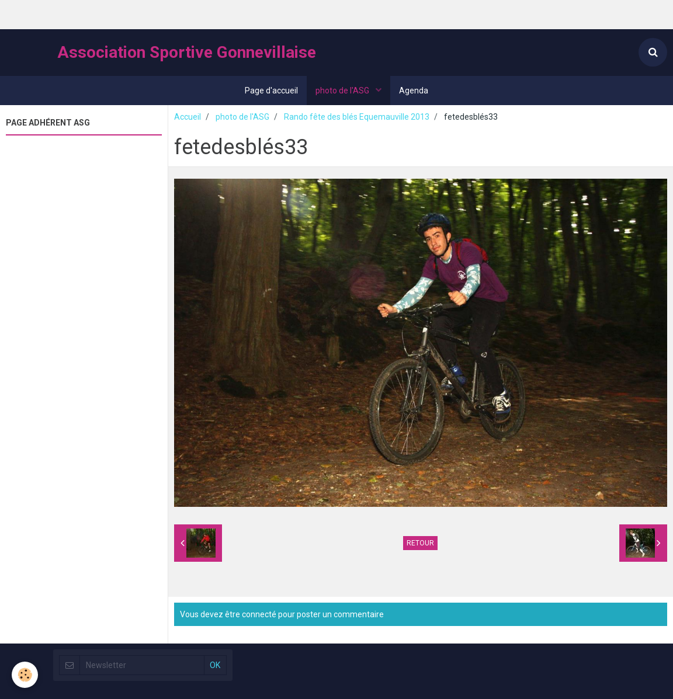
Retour (420, 543)
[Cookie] (25, 675)
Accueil (187, 116)
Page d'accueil (271, 90)
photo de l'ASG (343, 90)
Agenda (413, 90)
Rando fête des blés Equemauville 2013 (356, 116)
